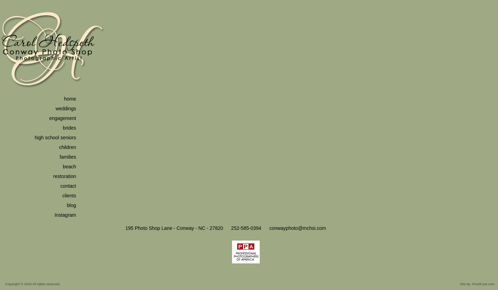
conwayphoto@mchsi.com (297, 228)
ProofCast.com (483, 284)
